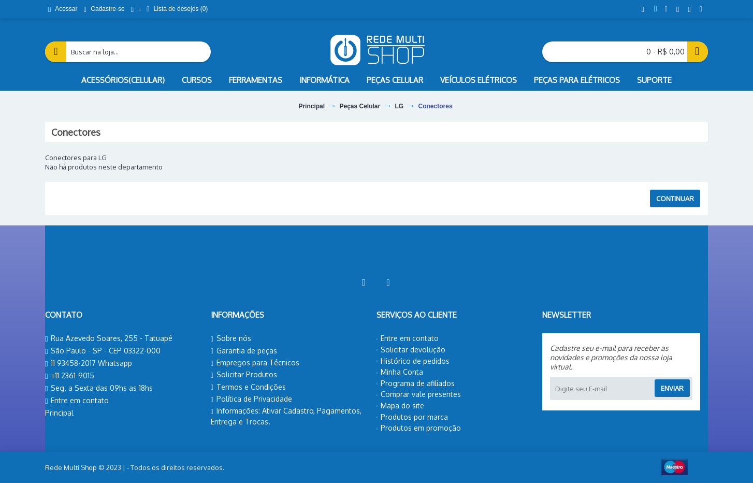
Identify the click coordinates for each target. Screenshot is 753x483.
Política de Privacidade (251, 399)
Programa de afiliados (415, 383)
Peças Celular (359, 106)
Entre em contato (77, 401)
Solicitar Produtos (244, 374)
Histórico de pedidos (413, 361)
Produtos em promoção (418, 427)
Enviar (672, 388)
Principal (311, 106)
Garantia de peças (244, 351)
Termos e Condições (248, 387)
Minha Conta (399, 371)
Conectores (435, 106)
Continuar (675, 198)
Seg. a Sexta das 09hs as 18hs (99, 388)
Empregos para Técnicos (255, 362)
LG (399, 106)
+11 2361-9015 (69, 376)
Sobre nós (231, 338)
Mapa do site (400, 405)
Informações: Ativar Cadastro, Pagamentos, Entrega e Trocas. (286, 416)
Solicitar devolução (410, 349)
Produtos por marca (412, 417)
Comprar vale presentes (418, 394)
